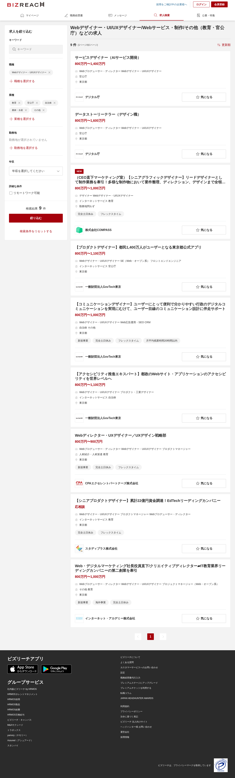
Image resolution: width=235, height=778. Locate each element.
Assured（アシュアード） (20, 740)
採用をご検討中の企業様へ (171, 4)
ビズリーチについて (130, 657)
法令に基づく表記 (129, 716)
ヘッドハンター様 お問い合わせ (136, 727)
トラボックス (14, 730)
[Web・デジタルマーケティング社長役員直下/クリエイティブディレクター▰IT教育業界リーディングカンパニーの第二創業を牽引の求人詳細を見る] (150, 593)
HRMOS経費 (13, 710)
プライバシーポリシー (131, 711)
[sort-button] (224, 45)
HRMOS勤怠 (13, 704)
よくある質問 (127, 662)
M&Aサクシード (15, 725)
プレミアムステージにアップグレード (139, 683)
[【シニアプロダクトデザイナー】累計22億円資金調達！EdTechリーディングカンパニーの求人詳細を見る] (150, 525)
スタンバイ (12, 745)
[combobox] (36, 171)
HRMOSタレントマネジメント (22, 694)
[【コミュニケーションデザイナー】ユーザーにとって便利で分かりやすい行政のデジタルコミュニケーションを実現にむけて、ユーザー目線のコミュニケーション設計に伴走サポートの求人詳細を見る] (150, 332)
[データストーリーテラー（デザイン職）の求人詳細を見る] (150, 135)
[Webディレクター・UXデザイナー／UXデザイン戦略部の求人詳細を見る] (150, 460)
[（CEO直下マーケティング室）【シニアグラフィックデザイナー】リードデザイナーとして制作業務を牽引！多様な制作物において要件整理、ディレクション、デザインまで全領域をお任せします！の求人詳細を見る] (150, 202)
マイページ (29, 15)
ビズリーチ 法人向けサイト (133, 722)
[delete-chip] (49, 72)
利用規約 (124, 706)
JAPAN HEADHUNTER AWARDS (136, 698)
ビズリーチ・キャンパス (19, 720)
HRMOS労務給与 (15, 715)
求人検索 (161, 15)
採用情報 (124, 737)
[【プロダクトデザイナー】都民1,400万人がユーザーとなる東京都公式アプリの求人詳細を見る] (150, 268)
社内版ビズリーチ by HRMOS (22, 689)
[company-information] (127, 97)
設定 (122, 672)
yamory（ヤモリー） (17, 735)
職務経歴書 (73, 15)
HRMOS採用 (13, 699)
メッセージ (117, 15)
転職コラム (125, 693)
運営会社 (124, 732)
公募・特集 (205, 15)
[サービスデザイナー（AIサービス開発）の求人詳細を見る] (150, 78)
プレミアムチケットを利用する (135, 688)
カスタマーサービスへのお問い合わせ (139, 667)
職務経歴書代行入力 (130, 678)
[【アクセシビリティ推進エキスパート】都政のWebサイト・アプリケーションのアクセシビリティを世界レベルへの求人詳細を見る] (150, 397)
